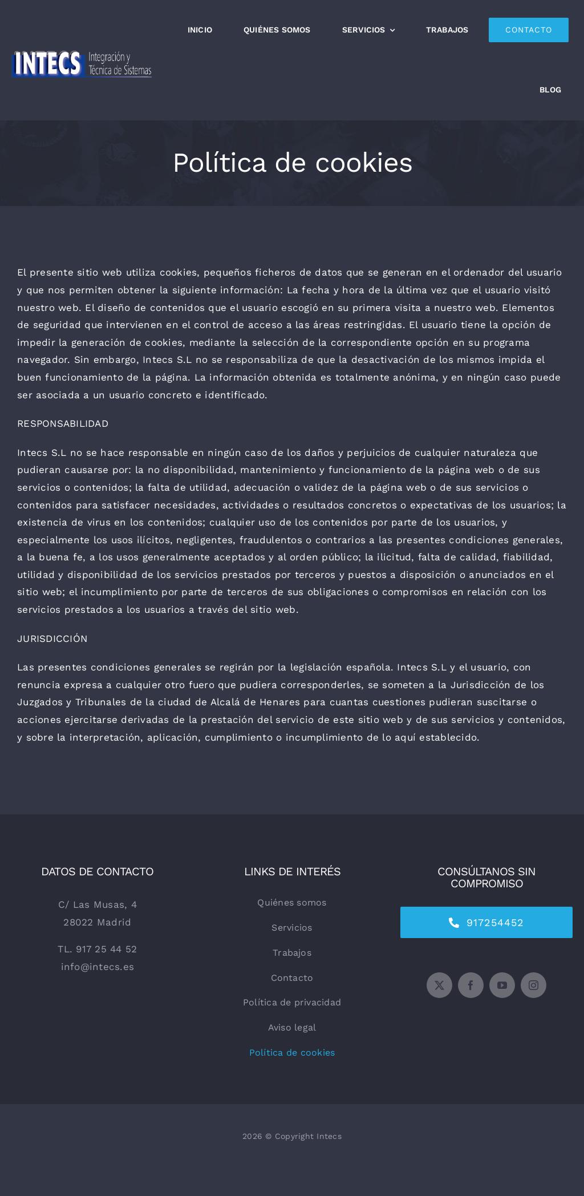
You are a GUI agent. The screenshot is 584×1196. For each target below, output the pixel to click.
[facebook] (471, 985)
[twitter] (439, 985)
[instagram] (533, 985)
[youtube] (502, 985)
